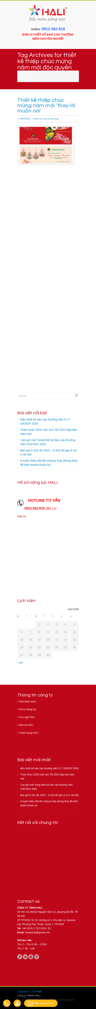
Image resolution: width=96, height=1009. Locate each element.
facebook (19, 956)
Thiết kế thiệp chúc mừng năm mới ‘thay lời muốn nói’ (46, 105)
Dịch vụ (38, 119)
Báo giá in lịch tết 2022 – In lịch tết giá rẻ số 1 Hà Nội (48, 452)
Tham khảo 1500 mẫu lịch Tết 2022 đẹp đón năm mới (48, 432)
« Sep (20, 663)
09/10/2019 (25, 119)
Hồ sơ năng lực (27, 709)
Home (37, 74)
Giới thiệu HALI (27, 701)
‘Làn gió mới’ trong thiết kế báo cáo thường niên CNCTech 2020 (47, 442)
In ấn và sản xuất (51, 119)
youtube (30, 956)
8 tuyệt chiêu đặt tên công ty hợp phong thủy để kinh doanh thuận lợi (48, 462)
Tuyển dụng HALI (29, 732)
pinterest (36, 956)
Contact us (28, 901)
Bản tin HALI (26, 725)
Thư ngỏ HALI (27, 717)
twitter (25, 956)
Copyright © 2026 (27, 991)
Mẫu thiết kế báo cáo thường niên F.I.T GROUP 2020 (45, 421)
